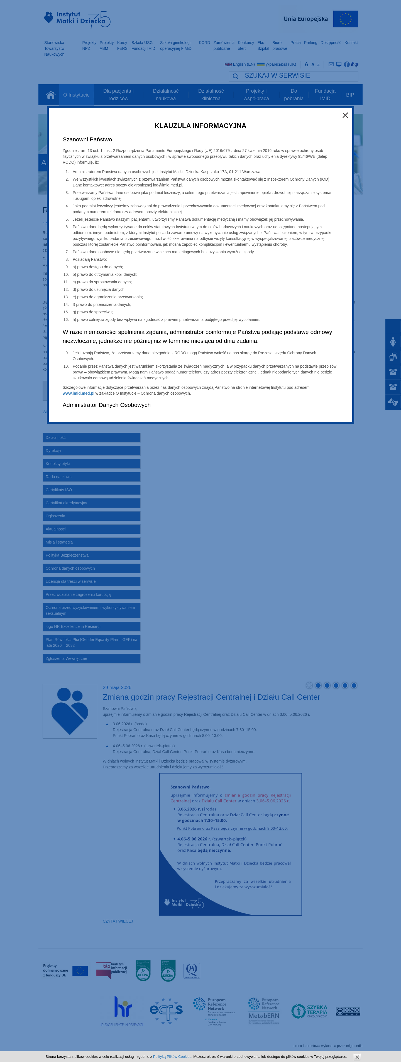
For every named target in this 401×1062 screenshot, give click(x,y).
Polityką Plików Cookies (172, 1056)
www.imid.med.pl (78, 393)
